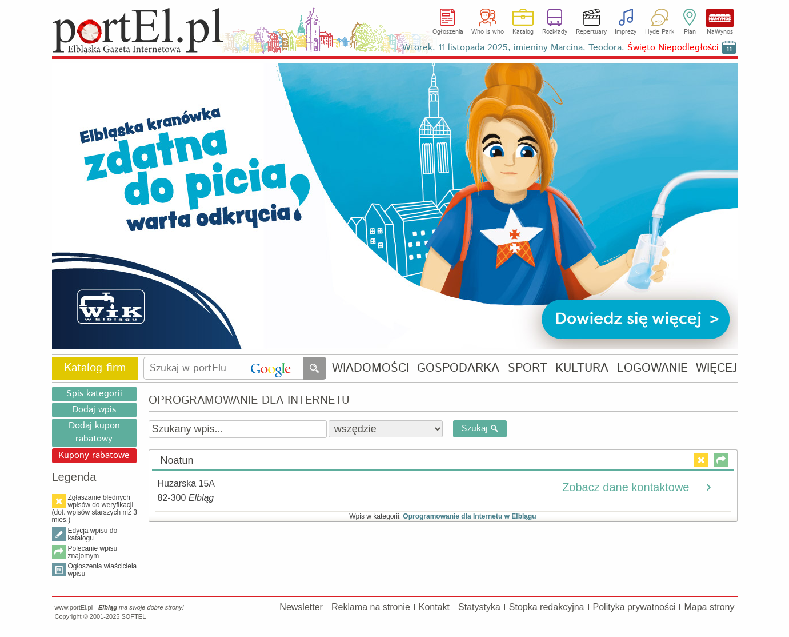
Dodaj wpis (94, 409)
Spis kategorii (94, 393)
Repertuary (591, 32)
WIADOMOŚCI (370, 368)
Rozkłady (554, 32)
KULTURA (581, 368)
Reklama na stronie (370, 607)
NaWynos (720, 18)
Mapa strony (709, 607)
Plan (690, 32)
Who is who (487, 32)
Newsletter (301, 607)
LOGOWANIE (652, 368)
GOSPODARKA (458, 368)
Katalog (523, 32)
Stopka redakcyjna (546, 607)
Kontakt (434, 607)
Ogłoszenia (447, 32)
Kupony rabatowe (94, 455)
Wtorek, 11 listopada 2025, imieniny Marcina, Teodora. (560, 47)
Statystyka (479, 607)
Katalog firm (95, 368)
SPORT (527, 368)
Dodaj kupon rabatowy (94, 432)
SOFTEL (133, 616)
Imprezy (625, 32)
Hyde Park (659, 32)
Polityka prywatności (634, 607)
